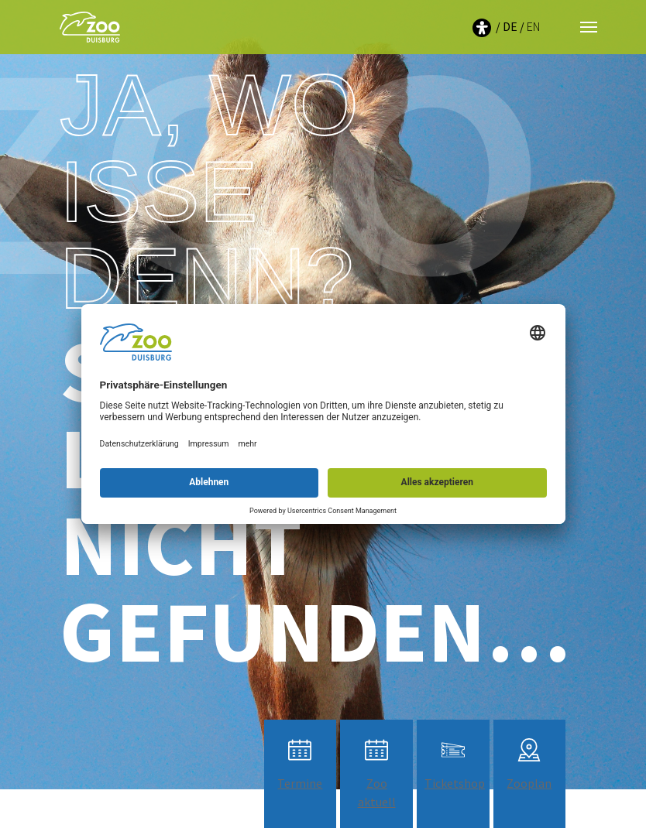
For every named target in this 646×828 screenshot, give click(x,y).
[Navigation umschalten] (589, 27)
